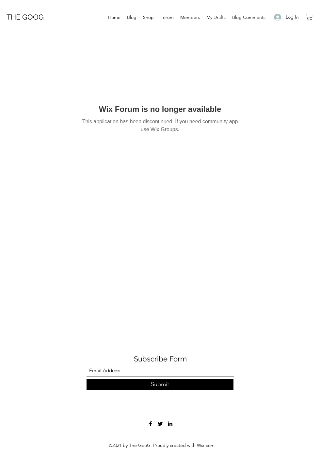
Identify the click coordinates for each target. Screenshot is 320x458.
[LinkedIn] (170, 423)
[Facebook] (150, 423)
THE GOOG (25, 17)
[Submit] (160, 384)
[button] (309, 17)
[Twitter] (160, 423)
